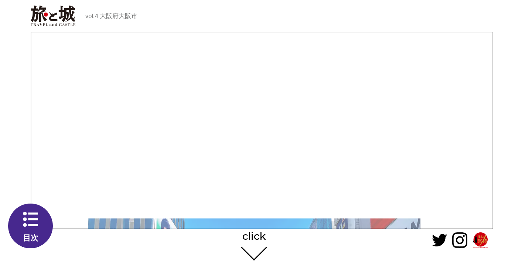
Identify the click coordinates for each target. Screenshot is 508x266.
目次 (30, 237)
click (254, 236)
